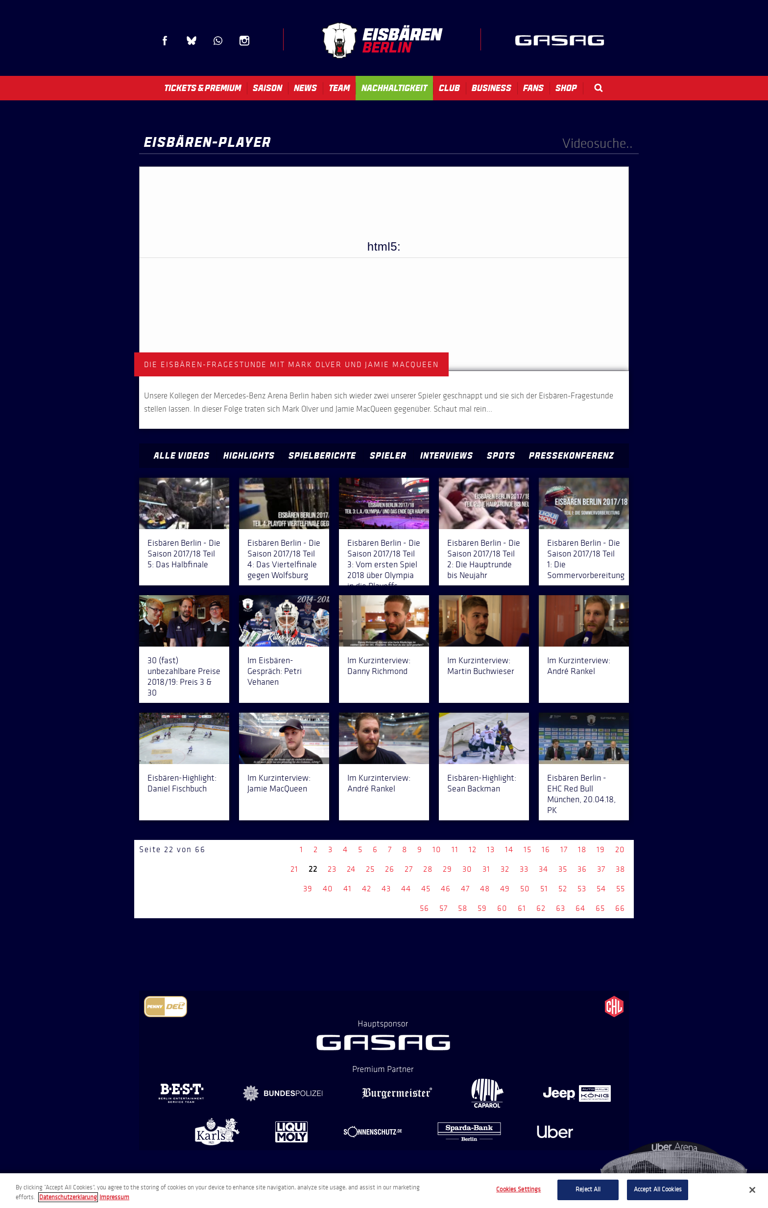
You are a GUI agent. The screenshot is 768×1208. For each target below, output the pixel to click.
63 (560, 908)
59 (482, 908)
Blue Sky (191, 41)
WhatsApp (218, 41)
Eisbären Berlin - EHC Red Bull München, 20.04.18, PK (581, 793)
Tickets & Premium (202, 88)
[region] (384, 1190)
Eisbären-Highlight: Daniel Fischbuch (181, 783)
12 (473, 849)
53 (581, 888)
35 (562, 869)
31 (486, 869)
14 (509, 849)
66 (620, 908)
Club (449, 88)
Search (598, 88)
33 (524, 869)
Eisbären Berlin (382, 40)
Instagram (244, 41)
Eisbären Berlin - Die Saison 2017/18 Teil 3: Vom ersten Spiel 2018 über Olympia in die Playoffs (383, 564)
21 (294, 869)
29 (447, 869)
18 (582, 849)
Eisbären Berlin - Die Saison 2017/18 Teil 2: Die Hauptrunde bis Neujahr (483, 559)
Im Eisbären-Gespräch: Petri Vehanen (274, 671)
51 (544, 888)
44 (406, 888)
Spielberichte (322, 456)
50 (525, 888)
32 (505, 869)
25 (370, 869)
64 (580, 908)
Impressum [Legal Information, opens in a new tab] (114, 1197)
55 (620, 888)
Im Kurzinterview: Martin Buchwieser (480, 665)
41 (347, 888)
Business (491, 88)
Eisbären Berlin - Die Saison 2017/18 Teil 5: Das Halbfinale (183, 553)
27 (409, 869)
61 (522, 908)
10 (436, 849)
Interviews (446, 456)
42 (366, 888)
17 (564, 849)
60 (502, 908)
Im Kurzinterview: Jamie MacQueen (279, 783)
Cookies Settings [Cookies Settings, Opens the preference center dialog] (518, 1189)
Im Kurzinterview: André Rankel (578, 665)
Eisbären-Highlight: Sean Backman (481, 783)
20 (620, 849)
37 (601, 869)
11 (455, 849)
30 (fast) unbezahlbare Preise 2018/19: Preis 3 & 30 (183, 676)
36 (582, 869)
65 (600, 908)
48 (485, 888)
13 (491, 849)
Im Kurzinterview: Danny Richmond (378, 665)
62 (541, 908)
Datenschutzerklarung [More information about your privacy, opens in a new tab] (68, 1197)
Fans (533, 88)
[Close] (752, 1190)
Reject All (588, 1189)
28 (427, 869)
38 (620, 869)
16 (546, 849)
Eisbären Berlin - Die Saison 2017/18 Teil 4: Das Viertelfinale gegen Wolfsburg (283, 559)
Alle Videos (182, 456)
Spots (501, 456)
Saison (267, 88)
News (305, 88)
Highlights (249, 456)
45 (426, 888)
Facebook (165, 41)
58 (462, 908)
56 (424, 908)
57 (443, 908)
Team (339, 88)
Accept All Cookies (658, 1189)
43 (386, 888)
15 (527, 849)
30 (467, 869)
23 (332, 869)
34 (543, 869)
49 (505, 888)
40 (328, 888)
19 (601, 849)
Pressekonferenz (571, 456)
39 (307, 888)
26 (389, 869)
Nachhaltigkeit (394, 88)
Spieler (388, 456)
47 (465, 888)
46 (446, 888)
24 (351, 869)
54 (601, 888)
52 (562, 888)
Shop (566, 88)
